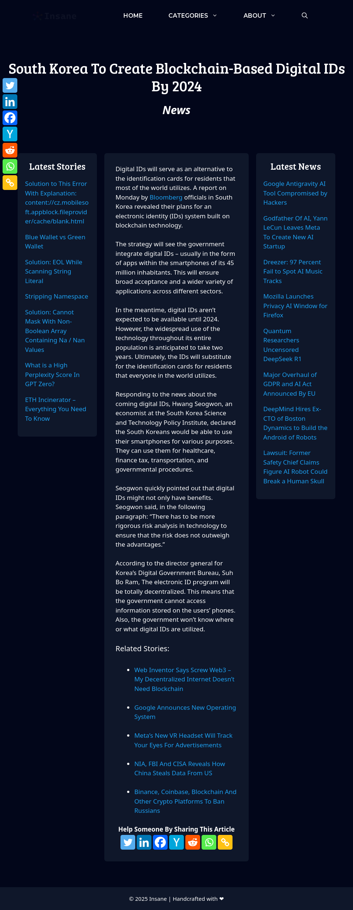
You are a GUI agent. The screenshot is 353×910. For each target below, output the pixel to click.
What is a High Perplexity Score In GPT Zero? (52, 374)
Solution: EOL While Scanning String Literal (54, 271)
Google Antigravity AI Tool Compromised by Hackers (295, 193)
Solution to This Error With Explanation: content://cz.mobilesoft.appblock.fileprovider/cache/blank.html (57, 202)
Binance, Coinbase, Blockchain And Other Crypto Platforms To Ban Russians (185, 801)
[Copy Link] (225, 842)
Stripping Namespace (56, 296)
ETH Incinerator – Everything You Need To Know (55, 409)
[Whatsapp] (209, 842)
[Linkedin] (144, 842)
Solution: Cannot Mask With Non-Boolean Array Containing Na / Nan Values (55, 331)
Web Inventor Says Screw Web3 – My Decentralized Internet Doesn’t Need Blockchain (184, 679)
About (266, 15)
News (176, 109)
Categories (199, 15)
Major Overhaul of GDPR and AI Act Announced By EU (290, 384)
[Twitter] (127, 842)
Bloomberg (167, 197)
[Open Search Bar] (305, 15)
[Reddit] (192, 842)
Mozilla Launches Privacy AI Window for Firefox (295, 305)
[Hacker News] (176, 842)
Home (133, 15)
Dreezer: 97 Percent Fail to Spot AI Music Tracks (293, 271)
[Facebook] (160, 842)
